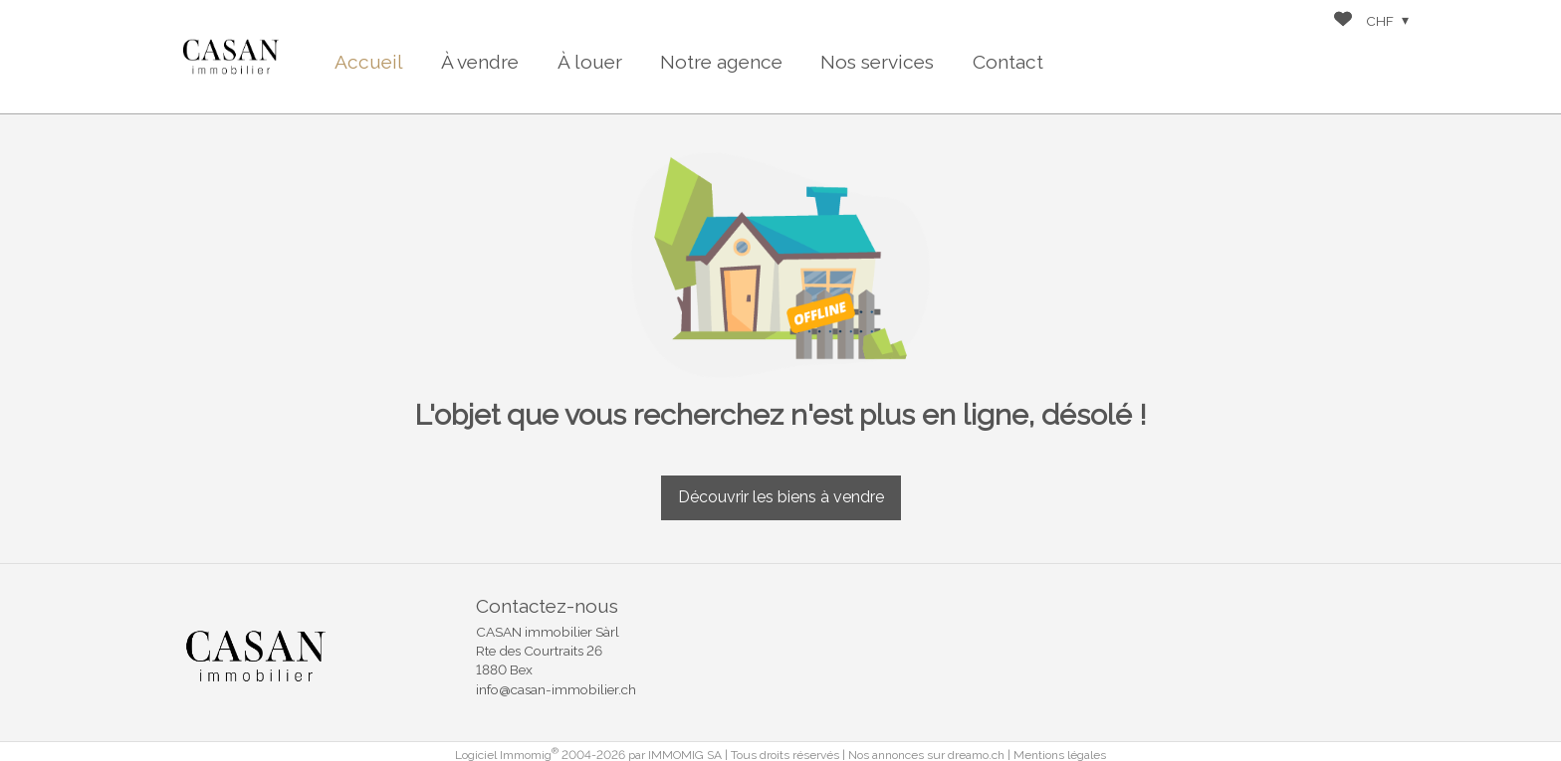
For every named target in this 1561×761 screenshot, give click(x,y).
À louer (590, 62)
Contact (1008, 62)
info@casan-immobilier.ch (556, 689)
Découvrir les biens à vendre (781, 496)
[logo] (231, 57)
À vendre (480, 62)
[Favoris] (1343, 21)
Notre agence (721, 62)
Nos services (877, 62)
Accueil (368, 62)
